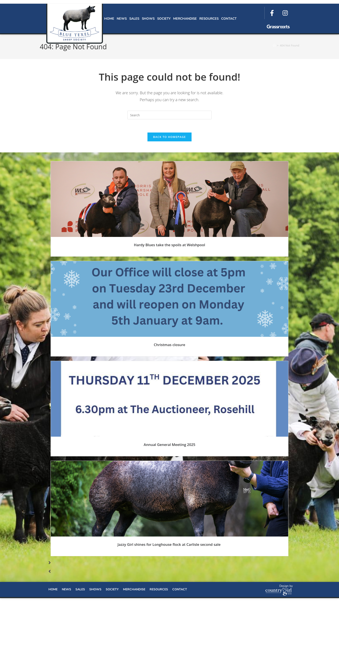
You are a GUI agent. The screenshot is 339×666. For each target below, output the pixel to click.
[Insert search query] (169, 115)
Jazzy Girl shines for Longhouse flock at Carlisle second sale (169, 544)
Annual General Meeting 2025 (169, 444)
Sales (134, 18)
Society (164, 18)
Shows (148, 18)
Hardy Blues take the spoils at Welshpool (169, 244)
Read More (169, 254)
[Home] (274, 45)
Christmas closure (169, 344)
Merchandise (185, 18)
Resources (209, 18)
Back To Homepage (169, 137)
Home (109, 18)
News (122, 18)
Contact (229, 18)
